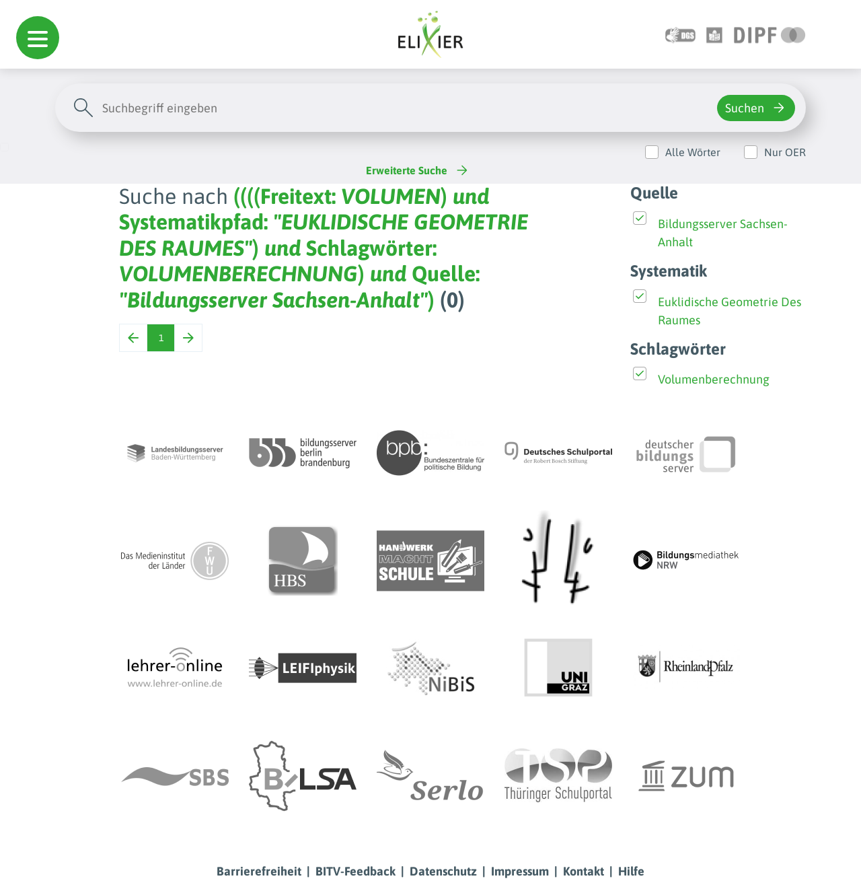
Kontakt (583, 871)
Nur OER (785, 152)
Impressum (520, 871)
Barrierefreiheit (259, 871)
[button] (37, 37)
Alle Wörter (692, 152)
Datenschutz (443, 871)
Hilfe (631, 871)
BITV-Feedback (355, 871)
